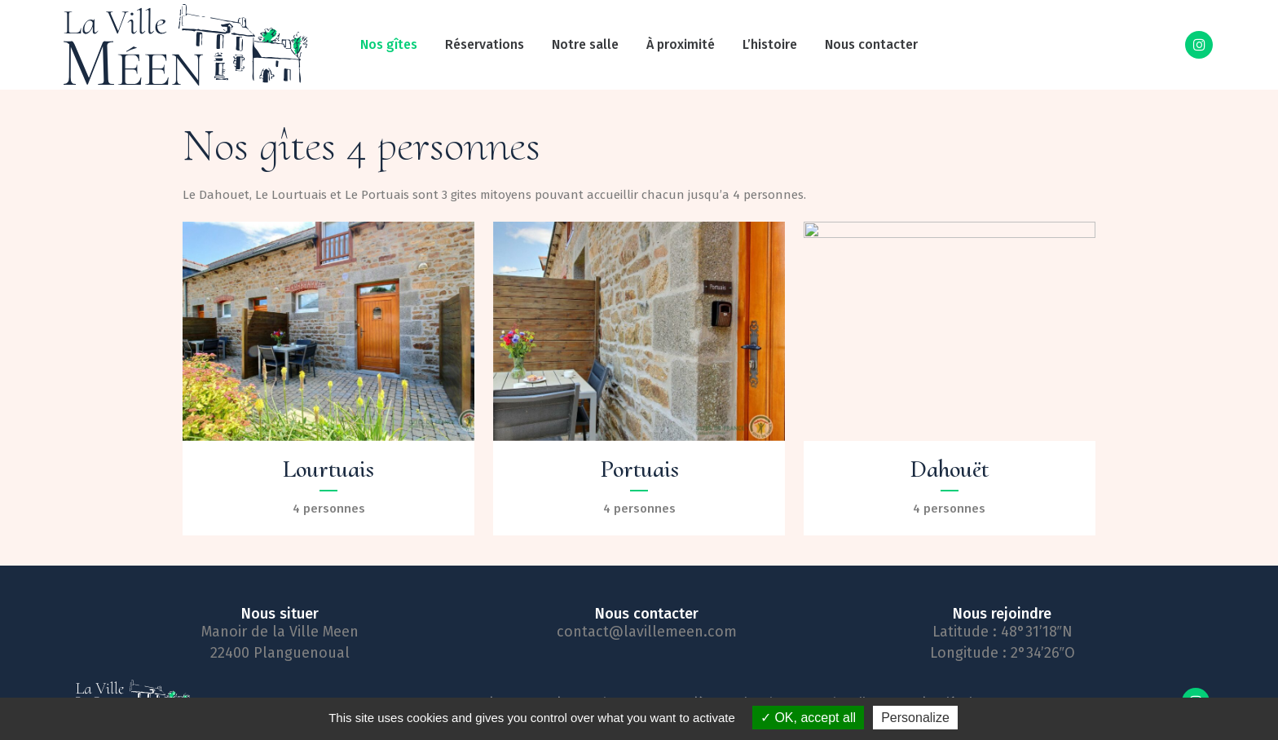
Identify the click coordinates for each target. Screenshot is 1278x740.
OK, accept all (808, 718)
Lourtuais (328, 469)
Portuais (639, 469)
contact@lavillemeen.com (647, 632)
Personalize (915, 718)
